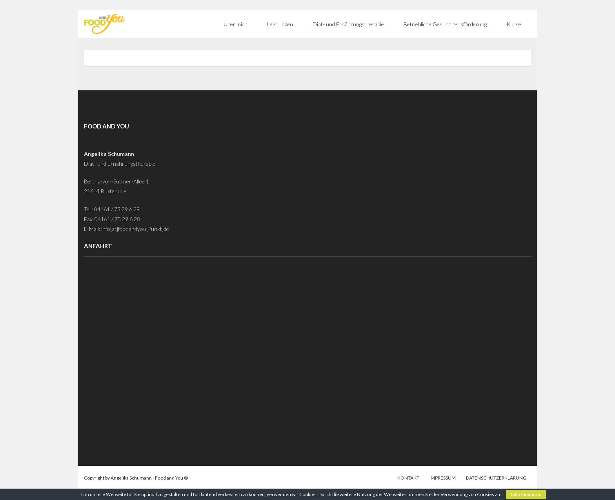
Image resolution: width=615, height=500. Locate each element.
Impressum (442, 478)
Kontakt (408, 478)
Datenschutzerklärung (496, 478)
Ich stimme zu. (526, 494)
